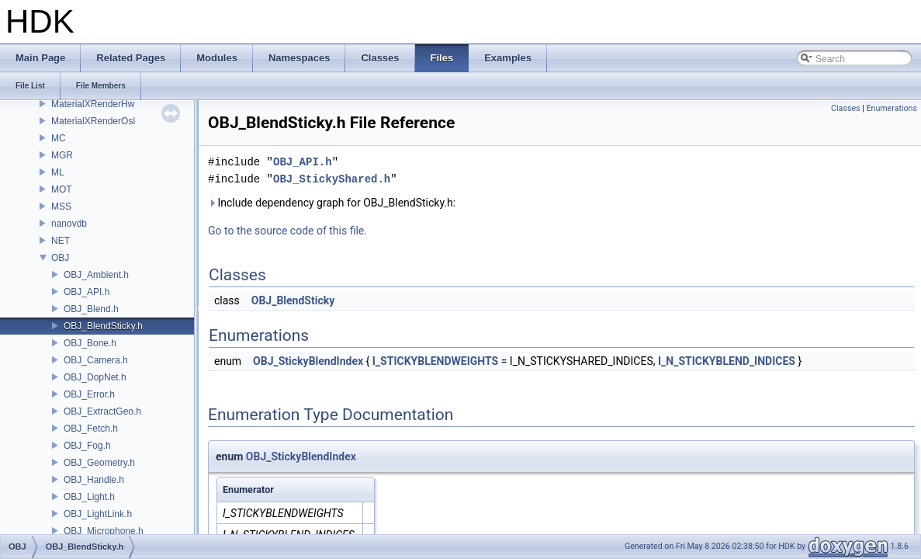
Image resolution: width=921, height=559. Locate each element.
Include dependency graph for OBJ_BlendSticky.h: (331, 202)
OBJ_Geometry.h (99, 462)
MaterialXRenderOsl (93, 121)
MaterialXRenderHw (92, 104)
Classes (845, 108)
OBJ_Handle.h (94, 479)
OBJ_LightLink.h (98, 514)
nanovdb (69, 223)
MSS (61, 206)
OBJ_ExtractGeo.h (102, 411)
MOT (61, 189)
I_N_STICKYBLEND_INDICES (726, 361)
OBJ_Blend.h (91, 309)
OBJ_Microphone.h (104, 531)
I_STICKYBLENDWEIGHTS (435, 361)
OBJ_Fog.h (87, 445)
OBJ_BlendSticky (292, 300)
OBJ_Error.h (89, 394)
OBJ (60, 257)
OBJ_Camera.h (96, 360)
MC (58, 138)
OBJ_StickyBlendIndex (308, 361)
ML (57, 172)
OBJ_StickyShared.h (331, 179)
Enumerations (891, 108)
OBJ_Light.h (89, 496)
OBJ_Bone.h (90, 343)
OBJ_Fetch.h (91, 428)
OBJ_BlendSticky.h (103, 326)
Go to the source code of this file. (287, 230)
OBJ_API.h (86, 291)
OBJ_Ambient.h (96, 274)
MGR (62, 155)
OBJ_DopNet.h (95, 377)
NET (60, 240)
